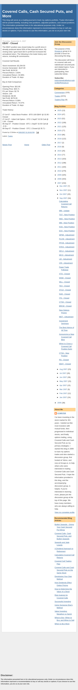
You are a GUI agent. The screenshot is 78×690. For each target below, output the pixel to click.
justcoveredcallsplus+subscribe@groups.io (65, 81)
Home (26, 145)
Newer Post (7, 145)
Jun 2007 (63, 377)
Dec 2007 (64, 186)
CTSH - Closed (65, 302)
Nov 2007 (64, 190)
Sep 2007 (64, 198)
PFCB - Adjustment (66, 243)
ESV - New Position (67, 231)
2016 (59, 147)
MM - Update (64, 211)
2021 (59, 126)
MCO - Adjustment (66, 255)
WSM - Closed (65, 278)
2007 (59, 183)
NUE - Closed (64, 294)
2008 (59, 179)
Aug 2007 (64, 369)
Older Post (46, 145)
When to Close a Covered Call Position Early (65, 346)
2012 (59, 163)
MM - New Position (66, 223)
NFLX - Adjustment (66, 251)
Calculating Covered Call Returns (65, 204)
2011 (59, 167)
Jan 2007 (63, 397)
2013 (59, 159)
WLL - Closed (64, 282)
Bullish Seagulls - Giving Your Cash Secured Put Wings (64, 527)
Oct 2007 (63, 194)
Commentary (60, 92)
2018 (59, 139)
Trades (10, 136)
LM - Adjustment (65, 259)
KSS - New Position (67, 227)
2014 (59, 155)
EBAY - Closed (10, 43)
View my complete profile (64, 512)
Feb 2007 (64, 393)
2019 (59, 135)
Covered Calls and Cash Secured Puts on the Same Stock (64, 570)
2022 (59, 122)
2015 (59, 151)
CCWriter (61, 413)
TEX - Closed (64, 286)
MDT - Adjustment (66, 317)
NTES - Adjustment (66, 247)
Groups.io (58, 51)
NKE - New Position (67, 219)
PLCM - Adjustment (67, 239)
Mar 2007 (64, 389)
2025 (59, 110)
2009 (59, 175)
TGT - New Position (67, 215)
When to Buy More (62, 624)
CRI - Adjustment (66, 263)
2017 (59, 143)
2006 (59, 403)
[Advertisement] (21, 653)
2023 (59, 119)
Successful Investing (63, 601)
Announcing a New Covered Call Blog (66, 337)
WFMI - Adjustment (66, 235)
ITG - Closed (64, 298)
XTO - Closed (64, 274)
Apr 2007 (63, 385)
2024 (59, 114)
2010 (59, 171)
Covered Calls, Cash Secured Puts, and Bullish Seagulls (63, 536)
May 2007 (64, 381)
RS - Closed (64, 360)
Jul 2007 (63, 373)
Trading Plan (60, 100)
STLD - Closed (65, 290)
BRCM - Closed (65, 306)
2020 (59, 130)
